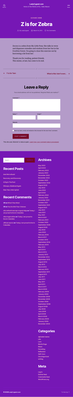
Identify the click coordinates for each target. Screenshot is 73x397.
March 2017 (42, 237)
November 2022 (44, 178)
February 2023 (43, 171)
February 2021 (43, 220)
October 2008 (43, 302)
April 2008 (42, 314)
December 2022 (44, 175)
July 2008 (41, 309)
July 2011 (41, 277)
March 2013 (42, 252)
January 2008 (43, 321)
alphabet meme (36, 18)
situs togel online (9, 217)
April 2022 (42, 193)
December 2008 (44, 297)
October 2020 (43, 222)
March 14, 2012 (38, 31)
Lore (39, 342)
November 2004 (44, 324)
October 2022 (43, 180)
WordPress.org (43, 380)
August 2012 (42, 262)
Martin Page (42, 344)
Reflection (41, 352)
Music (40, 347)
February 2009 (43, 292)
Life (39, 339)
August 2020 (42, 227)
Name (15, 114)
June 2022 (42, 190)
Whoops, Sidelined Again (12, 186)
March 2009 (42, 289)
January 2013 (43, 255)
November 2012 (44, 257)
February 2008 (43, 319)
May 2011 (41, 282)
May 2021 (41, 215)
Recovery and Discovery (12, 178)
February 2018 (43, 235)
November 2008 (44, 299)
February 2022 (43, 195)
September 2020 (44, 225)
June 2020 (42, 232)
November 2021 (44, 200)
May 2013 (41, 247)
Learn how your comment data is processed (44, 142)
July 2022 (41, 188)
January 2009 (43, 294)
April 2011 (41, 284)
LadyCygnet (25, 31)
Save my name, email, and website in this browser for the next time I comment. (36, 131)
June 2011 (41, 279)
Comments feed (44, 377)
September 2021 (44, 205)
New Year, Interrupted (11, 190)
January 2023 (43, 173)
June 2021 (42, 213)
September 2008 (44, 304)
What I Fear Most (14, 203)
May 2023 (41, 166)
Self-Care (41, 354)
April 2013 (41, 250)
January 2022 (43, 198)
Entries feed (42, 375)
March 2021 (42, 218)
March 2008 (42, 317)
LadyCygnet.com (36, 4)
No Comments (51, 31)
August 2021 (42, 208)
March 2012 (42, 267)
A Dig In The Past (9, 182)
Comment (16, 98)
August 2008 (43, 307)
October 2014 (43, 240)
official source (8, 223)
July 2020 (41, 230)
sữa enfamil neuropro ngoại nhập (15, 211)
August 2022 (42, 185)
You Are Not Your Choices (17, 207)
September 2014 (44, 242)
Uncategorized (43, 357)
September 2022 (44, 183)
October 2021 (43, 203)
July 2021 (41, 210)
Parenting (41, 349)
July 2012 (41, 265)
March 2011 (42, 287)
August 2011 (42, 274)
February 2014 (43, 245)
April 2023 (42, 168)
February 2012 (43, 269)
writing (40, 359)
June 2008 (42, 312)
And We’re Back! (9, 175)
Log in (40, 372)
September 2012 (44, 260)
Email (39, 114)
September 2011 (44, 272)
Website (15, 122)
